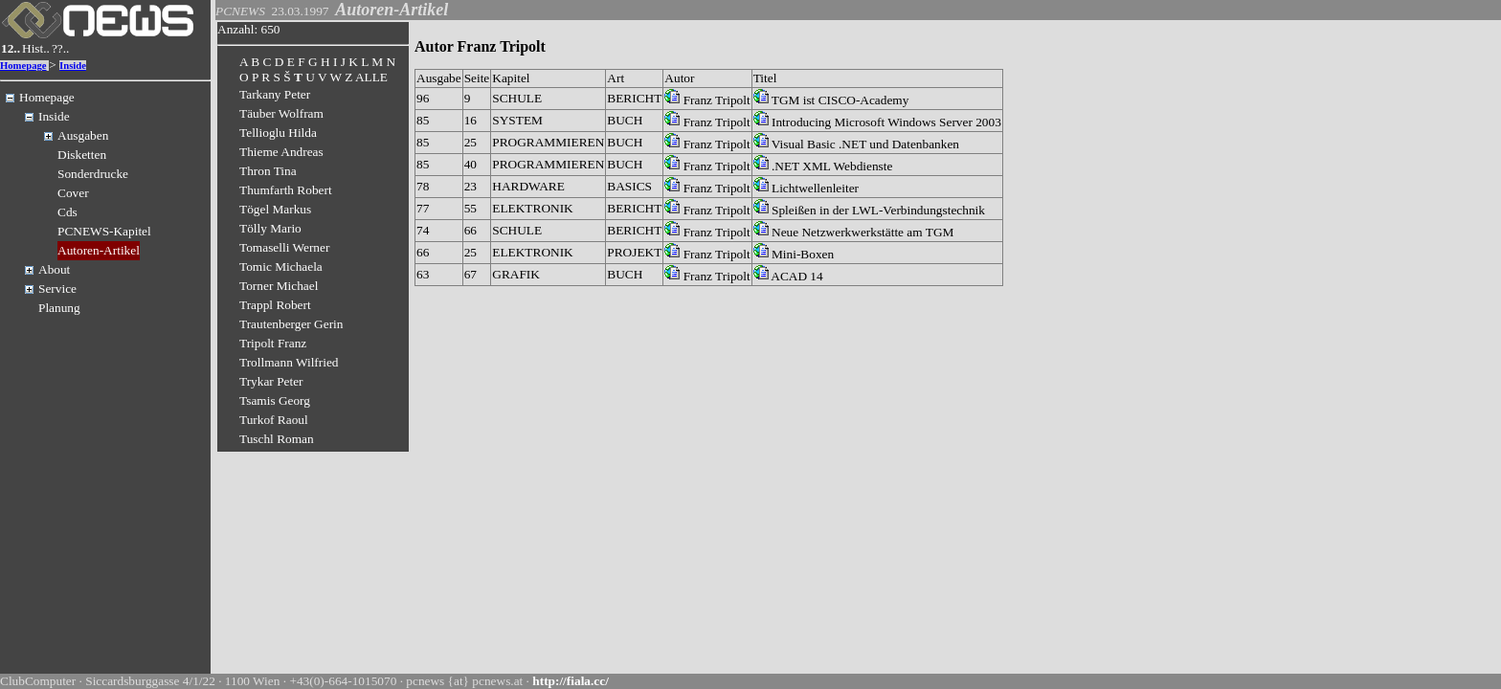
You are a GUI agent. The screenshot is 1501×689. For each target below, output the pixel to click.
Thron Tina (268, 171)
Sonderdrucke (92, 174)
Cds (67, 212)
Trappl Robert (275, 305)
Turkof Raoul (273, 419)
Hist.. (36, 48)
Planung (59, 307)
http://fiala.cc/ (570, 681)
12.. (10, 48)
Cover (73, 193)
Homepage (23, 65)
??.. (61, 48)
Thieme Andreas (281, 151)
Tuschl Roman (276, 439)
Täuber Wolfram (281, 113)
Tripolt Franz (272, 343)
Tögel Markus (275, 209)
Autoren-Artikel (98, 250)
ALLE (371, 77)
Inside (72, 65)
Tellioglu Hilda (278, 132)
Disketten (81, 154)
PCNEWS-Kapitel (104, 231)
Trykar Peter (271, 381)
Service (57, 288)
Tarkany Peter (274, 94)
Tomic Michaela (281, 266)
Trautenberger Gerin (291, 324)
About (54, 269)
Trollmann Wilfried (289, 362)
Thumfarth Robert (285, 190)
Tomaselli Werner (284, 247)
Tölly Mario (270, 228)
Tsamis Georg (274, 400)
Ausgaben (82, 135)
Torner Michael (278, 285)
